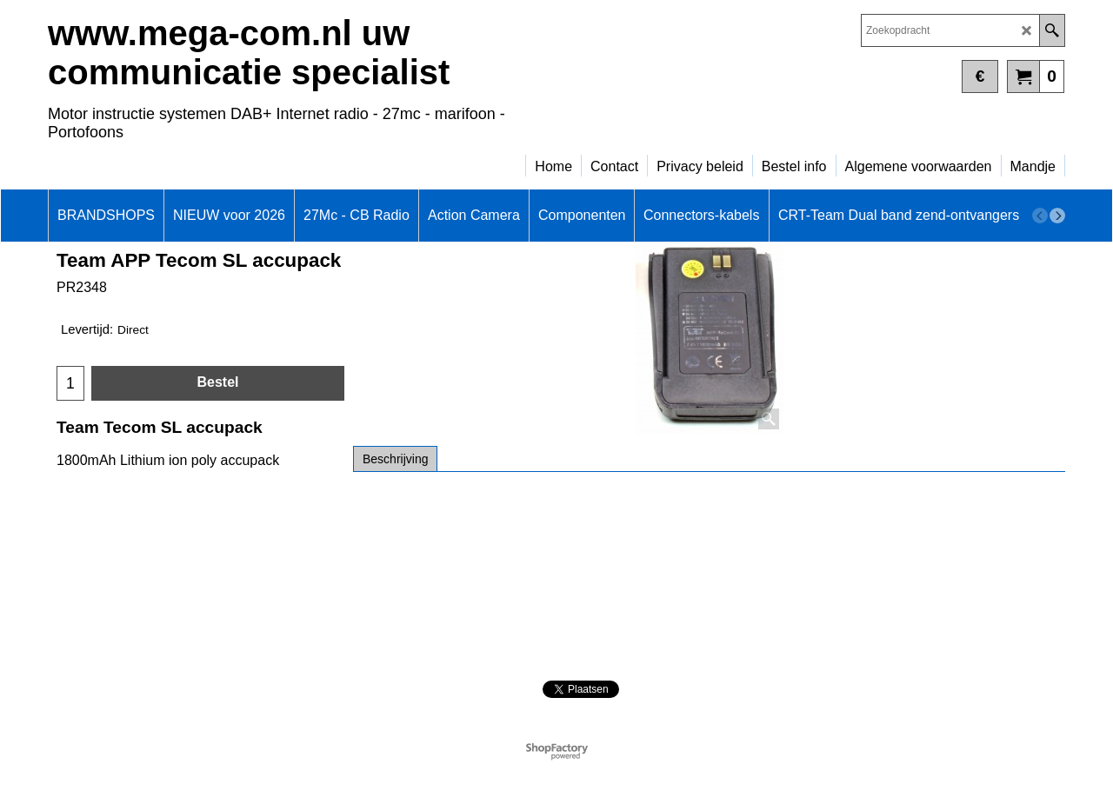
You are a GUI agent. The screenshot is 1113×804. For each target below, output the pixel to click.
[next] (1057, 215)
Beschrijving (395, 459)
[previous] (1040, 215)
